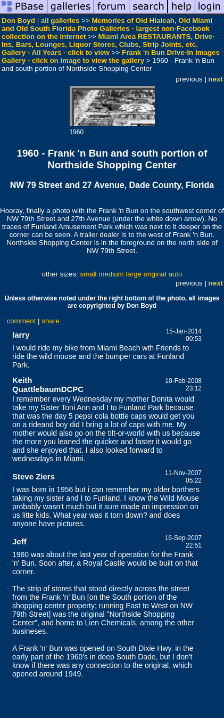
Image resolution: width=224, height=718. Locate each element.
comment (21, 321)
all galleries (60, 21)
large (134, 274)
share (50, 321)
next (216, 79)
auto (175, 274)
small (88, 274)
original (155, 274)
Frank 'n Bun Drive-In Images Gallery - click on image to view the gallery (111, 56)
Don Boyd (18, 21)
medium (110, 274)
